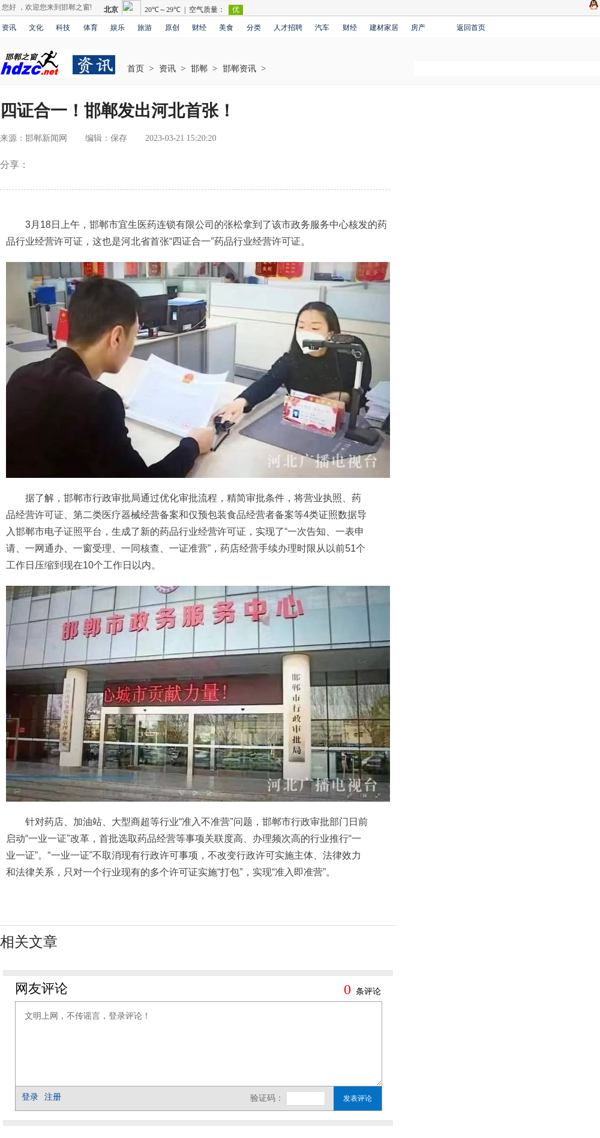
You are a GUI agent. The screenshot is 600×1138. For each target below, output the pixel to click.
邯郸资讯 (239, 68)
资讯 (9, 27)
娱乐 (117, 27)
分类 (254, 27)
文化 (36, 27)
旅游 (144, 27)
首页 (135, 68)
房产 (418, 27)
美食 (226, 27)
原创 (172, 27)
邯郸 (199, 68)
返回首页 (471, 27)
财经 (199, 27)
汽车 (322, 27)
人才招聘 (288, 27)
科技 (63, 27)
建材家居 (384, 27)
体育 (90, 27)
